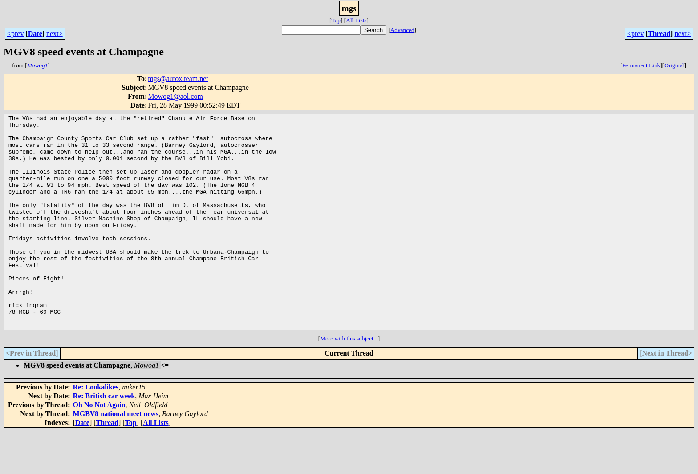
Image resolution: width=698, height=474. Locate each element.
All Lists (356, 20)
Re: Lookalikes (96, 429)
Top (336, 20)
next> (54, 33)
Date (35, 33)
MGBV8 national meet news (115, 456)
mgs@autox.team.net (178, 78)
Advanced (402, 30)
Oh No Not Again (99, 447)
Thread (659, 33)
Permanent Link (641, 65)
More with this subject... (349, 381)
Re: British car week (104, 438)
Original (674, 65)
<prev (15, 33)
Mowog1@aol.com (175, 96)
